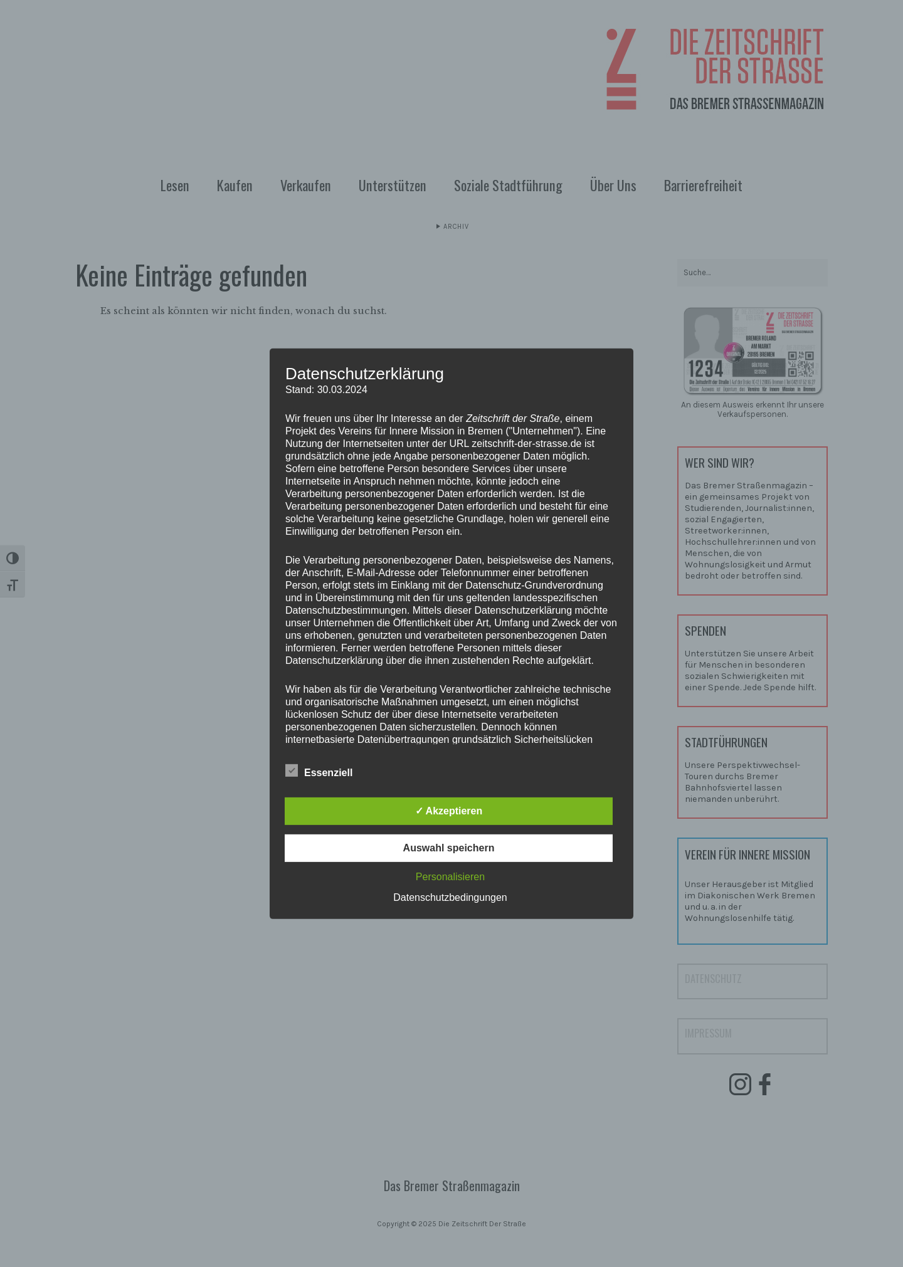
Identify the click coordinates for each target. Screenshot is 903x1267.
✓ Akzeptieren (449, 811)
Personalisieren (450, 876)
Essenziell (318, 771)
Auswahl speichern (449, 848)
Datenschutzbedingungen (450, 897)
